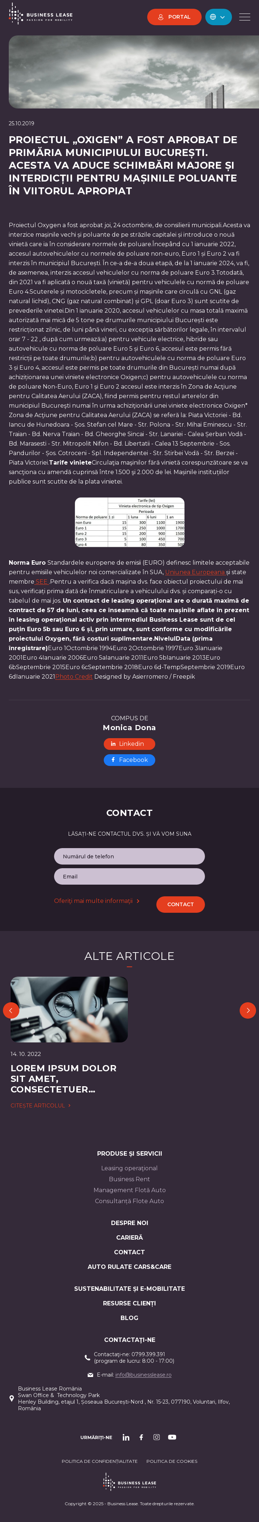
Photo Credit (74, 676)
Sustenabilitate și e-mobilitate (129, 1288)
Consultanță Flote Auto (129, 1201)
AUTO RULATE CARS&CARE (129, 1266)
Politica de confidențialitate (100, 1461)
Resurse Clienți (129, 1303)
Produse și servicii (129, 1153)
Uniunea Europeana (195, 572)
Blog (129, 1318)
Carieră (129, 1237)
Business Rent (129, 1179)
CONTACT (129, 1252)
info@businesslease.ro (143, 1375)
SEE (41, 581)
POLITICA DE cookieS (171, 1461)
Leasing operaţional (129, 1168)
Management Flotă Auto (130, 1190)
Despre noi (129, 1223)
